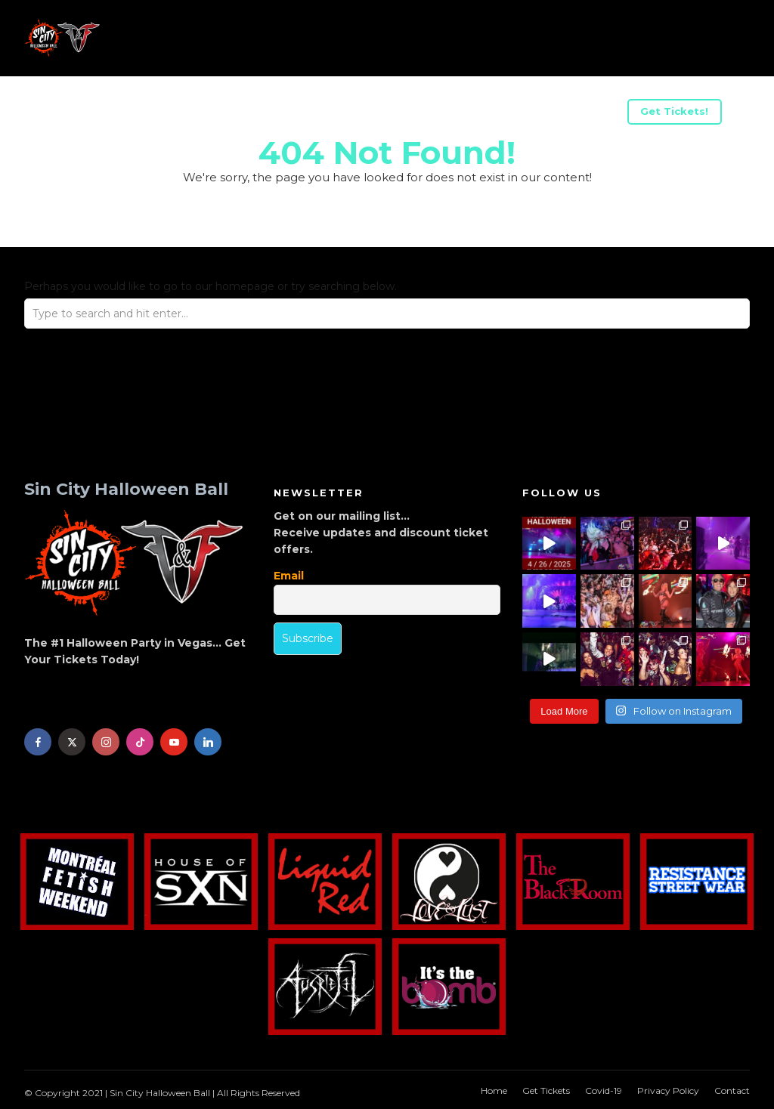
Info (67, 113)
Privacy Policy (668, 1090)
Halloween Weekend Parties (530, 113)
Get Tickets (546, 1090)
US (173, 113)
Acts (122, 113)
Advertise (391, 113)
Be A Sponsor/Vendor (271, 113)
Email (289, 575)
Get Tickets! (674, 111)
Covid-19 (603, 1090)
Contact (732, 1090)
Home (494, 1090)
